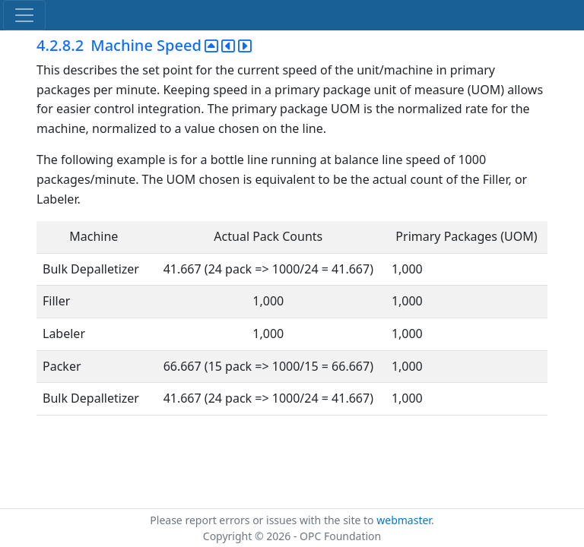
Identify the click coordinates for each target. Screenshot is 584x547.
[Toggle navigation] (24, 15)
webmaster (403, 520)
